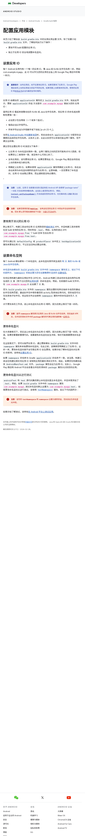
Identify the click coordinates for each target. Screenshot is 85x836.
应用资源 (34, 281)
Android (6, 811)
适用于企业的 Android (12, 815)
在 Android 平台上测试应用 (40, 412)
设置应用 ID (25, 353)
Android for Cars (65, 824)
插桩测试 (50, 227)
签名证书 (18, 91)
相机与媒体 (35, 824)
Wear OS (61, 815)
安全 (5, 819)
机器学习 (34, 815)
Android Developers (10, 21)
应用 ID (66, 317)
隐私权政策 (35, 828)
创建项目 (62, 273)
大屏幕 (60, 811)
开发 (23, 21)
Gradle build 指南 (50, 21)
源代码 (6, 824)
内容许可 (28, 422)
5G (31, 832)
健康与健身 (35, 819)
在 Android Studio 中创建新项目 (22, 135)
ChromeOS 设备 (64, 819)
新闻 (5, 828)
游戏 (32, 811)
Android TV (62, 828)
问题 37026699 (49, 212)
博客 (5, 832)
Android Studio (12, 11)
